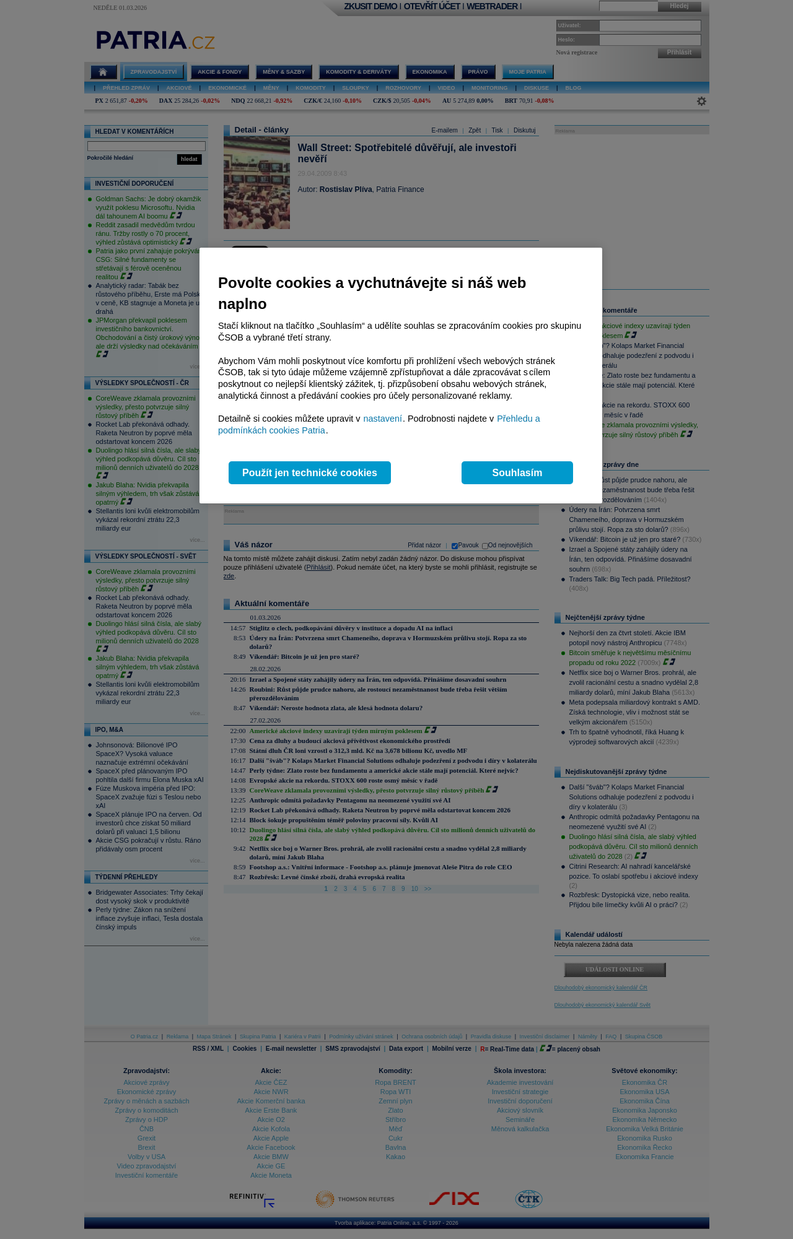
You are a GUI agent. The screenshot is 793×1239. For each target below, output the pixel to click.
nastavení (383, 419)
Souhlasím (518, 472)
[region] (400, 375)
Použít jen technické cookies (309, 472)
